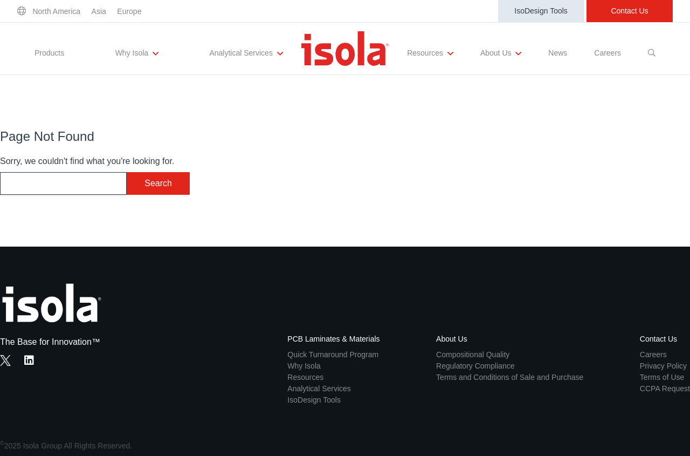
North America (56, 11)
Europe (129, 11)
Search (158, 183)
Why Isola (136, 53)
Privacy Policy (663, 366)
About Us (500, 53)
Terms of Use (662, 377)
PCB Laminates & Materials (333, 339)
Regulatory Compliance (475, 366)
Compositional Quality (472, 354)
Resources (430, 53)
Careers (607, 53)
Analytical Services (245, 53)
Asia (99, 11)
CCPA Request (665, 388)
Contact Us (629, 10)
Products (49, 53)
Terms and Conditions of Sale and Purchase (509, 377)
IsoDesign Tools (541, 10)
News (557, 53)
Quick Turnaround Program (332, 354)
